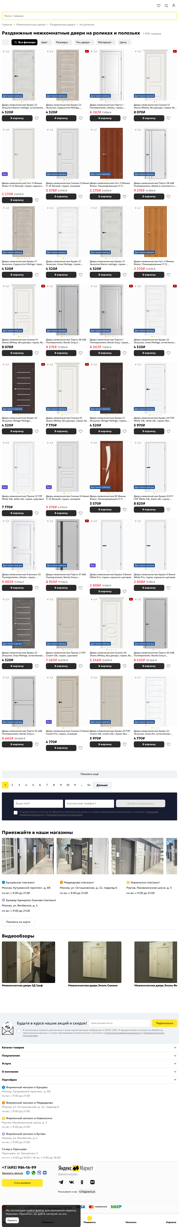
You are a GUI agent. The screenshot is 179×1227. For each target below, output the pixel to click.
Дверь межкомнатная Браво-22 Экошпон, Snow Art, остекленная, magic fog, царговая (152, 732)
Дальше (102, 785)
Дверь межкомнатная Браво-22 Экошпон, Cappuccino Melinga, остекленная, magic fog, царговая (64, 106)
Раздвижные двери (62, 24)
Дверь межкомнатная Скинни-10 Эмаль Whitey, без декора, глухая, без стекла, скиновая (67, 419)
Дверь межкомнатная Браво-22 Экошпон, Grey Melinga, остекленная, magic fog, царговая (22, 654)
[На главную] (17, 5)
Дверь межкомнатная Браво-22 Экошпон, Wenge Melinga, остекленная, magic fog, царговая (20, 419)
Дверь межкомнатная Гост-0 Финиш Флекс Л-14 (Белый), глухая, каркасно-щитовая (23, 184)
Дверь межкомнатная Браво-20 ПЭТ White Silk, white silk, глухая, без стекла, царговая (154, 419)
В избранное (36, 118)
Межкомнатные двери (31, 24)
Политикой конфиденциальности (122, 1032)
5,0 (7, 51)
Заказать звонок (12, 1173)
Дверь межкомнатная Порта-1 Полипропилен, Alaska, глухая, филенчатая (106, 106)
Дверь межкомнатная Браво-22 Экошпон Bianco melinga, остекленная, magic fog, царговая (23, 106)
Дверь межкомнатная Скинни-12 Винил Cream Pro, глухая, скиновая (67, 732)
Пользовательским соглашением (64, 814)
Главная (7, 24)
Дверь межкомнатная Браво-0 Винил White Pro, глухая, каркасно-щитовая (110, 576)
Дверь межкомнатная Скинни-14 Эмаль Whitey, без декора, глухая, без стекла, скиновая (23, 341)
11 (75, 785)
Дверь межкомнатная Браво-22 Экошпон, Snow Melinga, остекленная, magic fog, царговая (155, 341)
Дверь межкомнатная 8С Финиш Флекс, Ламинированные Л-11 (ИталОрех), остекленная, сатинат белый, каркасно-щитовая (109, 498)
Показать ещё (90, 774)
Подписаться (164, 1023)
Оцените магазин (67, 1173)
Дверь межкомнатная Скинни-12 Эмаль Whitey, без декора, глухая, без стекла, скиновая (155, 106)
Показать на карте (18, 922)
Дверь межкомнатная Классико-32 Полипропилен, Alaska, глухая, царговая (21, 576)
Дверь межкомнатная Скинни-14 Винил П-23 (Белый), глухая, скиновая (67, 498)
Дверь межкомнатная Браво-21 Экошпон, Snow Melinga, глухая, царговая (63, 263)
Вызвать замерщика (140, 803)
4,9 (51, 442)
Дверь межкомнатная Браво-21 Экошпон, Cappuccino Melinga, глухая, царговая (23, 263)
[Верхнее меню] (5, 5)
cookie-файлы (35, 1210)
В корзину (17, 118)
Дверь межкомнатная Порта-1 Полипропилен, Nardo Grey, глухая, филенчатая (109, 341)
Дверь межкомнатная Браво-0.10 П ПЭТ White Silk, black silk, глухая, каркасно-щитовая (153, 498)
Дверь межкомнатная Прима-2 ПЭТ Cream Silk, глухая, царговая (66, 654)
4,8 (7, 129)
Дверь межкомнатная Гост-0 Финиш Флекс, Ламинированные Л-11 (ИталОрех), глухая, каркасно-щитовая (110, 184)
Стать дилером (22, 1182)
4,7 (95, 129)
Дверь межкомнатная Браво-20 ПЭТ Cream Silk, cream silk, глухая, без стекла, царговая (110, 732)
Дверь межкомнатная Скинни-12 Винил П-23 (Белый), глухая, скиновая (67, 184)
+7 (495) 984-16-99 (19, 1167)
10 (67, 785)
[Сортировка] (6, 42)
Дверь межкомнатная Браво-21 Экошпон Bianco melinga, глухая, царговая (108, 263)
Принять (12, 1220)
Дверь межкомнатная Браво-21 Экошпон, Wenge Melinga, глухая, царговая (108, 419)
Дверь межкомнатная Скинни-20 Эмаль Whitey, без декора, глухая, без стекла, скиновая (111, 654)
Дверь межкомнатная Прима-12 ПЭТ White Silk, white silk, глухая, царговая (23, 498)
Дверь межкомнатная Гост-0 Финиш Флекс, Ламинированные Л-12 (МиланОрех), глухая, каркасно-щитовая (154, 263)
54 (88, 785)
